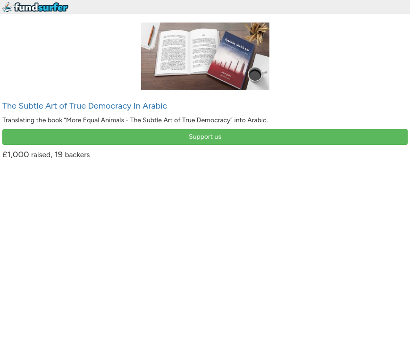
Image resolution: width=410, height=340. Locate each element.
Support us (205, 137)
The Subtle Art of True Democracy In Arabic (84, 106)
